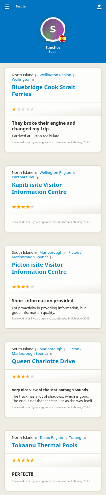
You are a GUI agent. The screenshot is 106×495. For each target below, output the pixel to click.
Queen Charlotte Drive (43, 361)
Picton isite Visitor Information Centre (39, 268)
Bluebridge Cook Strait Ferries (43, 90)
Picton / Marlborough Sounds (46, 254)
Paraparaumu (23, 176)
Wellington (21, 79)
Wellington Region (55, 74)
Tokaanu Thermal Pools (44, 445)
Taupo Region (51, 437)
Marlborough (51, 252)
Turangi (75, 437)
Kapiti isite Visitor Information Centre (39, 188)
